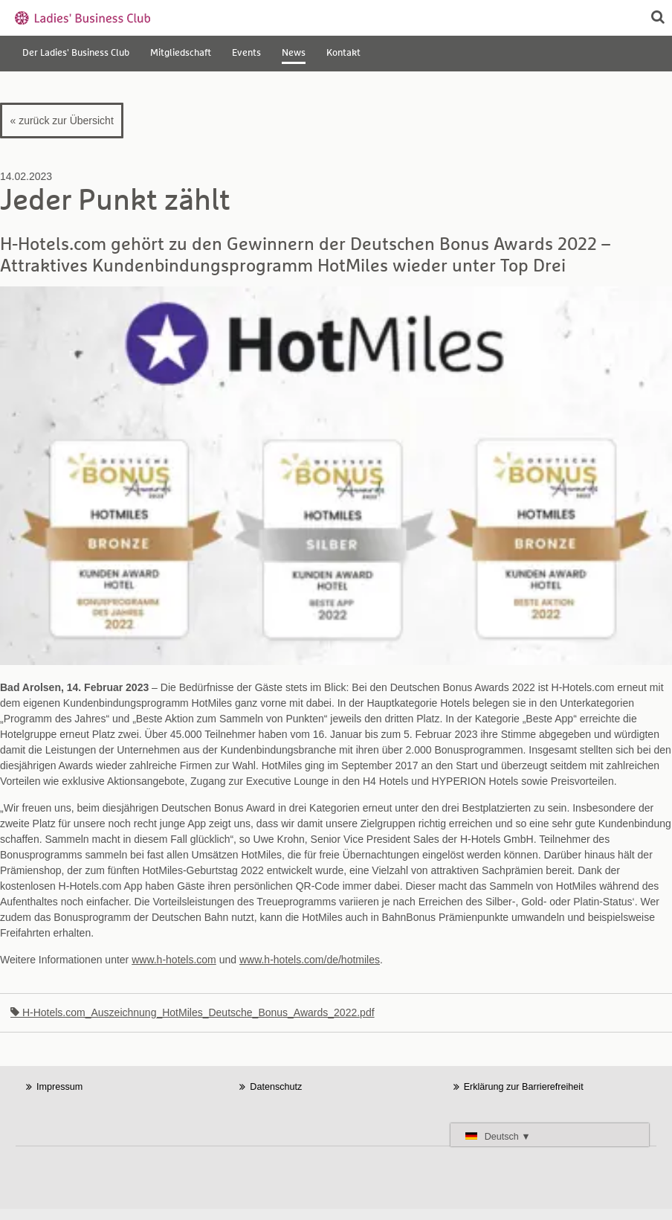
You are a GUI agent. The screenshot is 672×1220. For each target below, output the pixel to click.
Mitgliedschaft (180, 53)
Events (246, 53)
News (294, 53)
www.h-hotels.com (174, 960)
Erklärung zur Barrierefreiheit (524, 1087)
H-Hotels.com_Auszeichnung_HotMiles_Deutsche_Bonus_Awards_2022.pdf (192, 1012)
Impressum (59, 1087)
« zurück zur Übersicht (62, 120)
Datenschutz (276, 1087)
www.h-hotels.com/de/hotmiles (309, 960)
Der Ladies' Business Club (75, 53)
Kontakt (343, 53)
